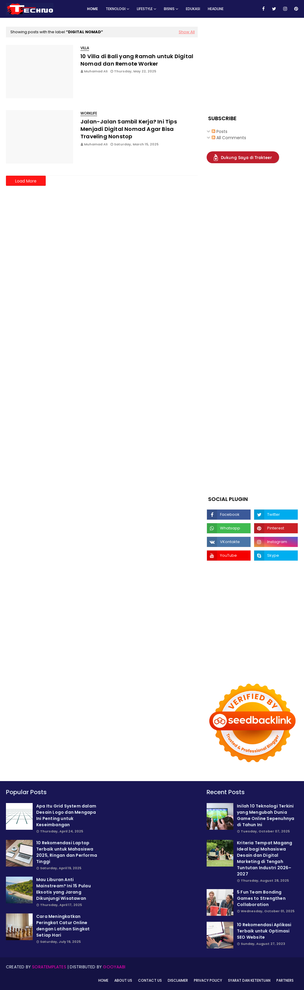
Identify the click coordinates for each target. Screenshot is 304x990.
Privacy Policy (208, 980)
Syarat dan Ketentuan (249, 980)
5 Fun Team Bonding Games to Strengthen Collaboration (261, 898)
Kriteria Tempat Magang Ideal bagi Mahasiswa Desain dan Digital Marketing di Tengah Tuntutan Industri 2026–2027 (264, 858)
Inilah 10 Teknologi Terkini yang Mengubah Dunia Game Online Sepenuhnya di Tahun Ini (265, 815)
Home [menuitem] (92, 8)
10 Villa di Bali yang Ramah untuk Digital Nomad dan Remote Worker (136, 60)
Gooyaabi (114, 967)
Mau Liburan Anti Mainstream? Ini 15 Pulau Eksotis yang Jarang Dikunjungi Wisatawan (63, 889)
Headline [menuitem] (216, 8)
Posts (219, 131)
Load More (26, 181)
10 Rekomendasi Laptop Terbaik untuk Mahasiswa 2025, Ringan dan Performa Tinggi (66, 852)
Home (103, 980)
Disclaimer (178, 980)
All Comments (229, 138)
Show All (187, 32)
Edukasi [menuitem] (193, 8)
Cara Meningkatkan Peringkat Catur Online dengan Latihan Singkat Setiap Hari (63, 925)
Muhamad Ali (95, 71)
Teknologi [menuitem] (116, 8)
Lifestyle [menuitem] (145, 8)
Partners (285, 980)
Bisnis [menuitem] (169, 8)
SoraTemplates (49, 967)
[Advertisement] (251, 64)
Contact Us (150, 980)
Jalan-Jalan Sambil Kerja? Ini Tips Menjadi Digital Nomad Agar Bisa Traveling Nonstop (128, 129)
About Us (123, 980)
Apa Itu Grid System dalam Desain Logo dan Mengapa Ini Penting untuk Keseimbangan (66, 815)
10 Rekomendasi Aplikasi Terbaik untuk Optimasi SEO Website (264, 931)
